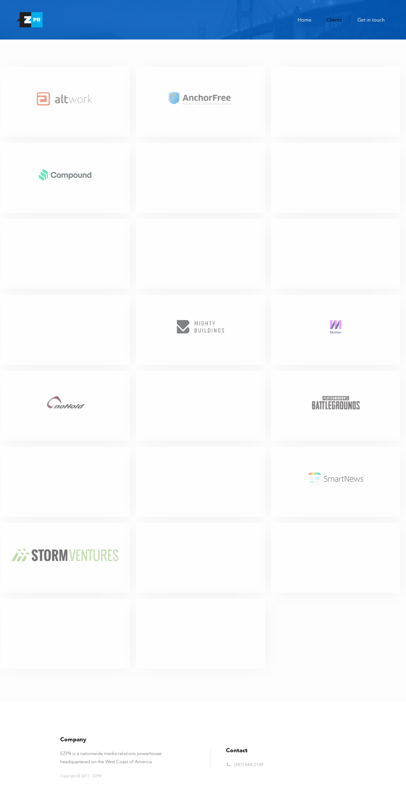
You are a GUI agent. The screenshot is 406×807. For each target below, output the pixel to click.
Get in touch (371, 20)
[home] (30, 19)
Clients (334, 20)
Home (304, 20)
